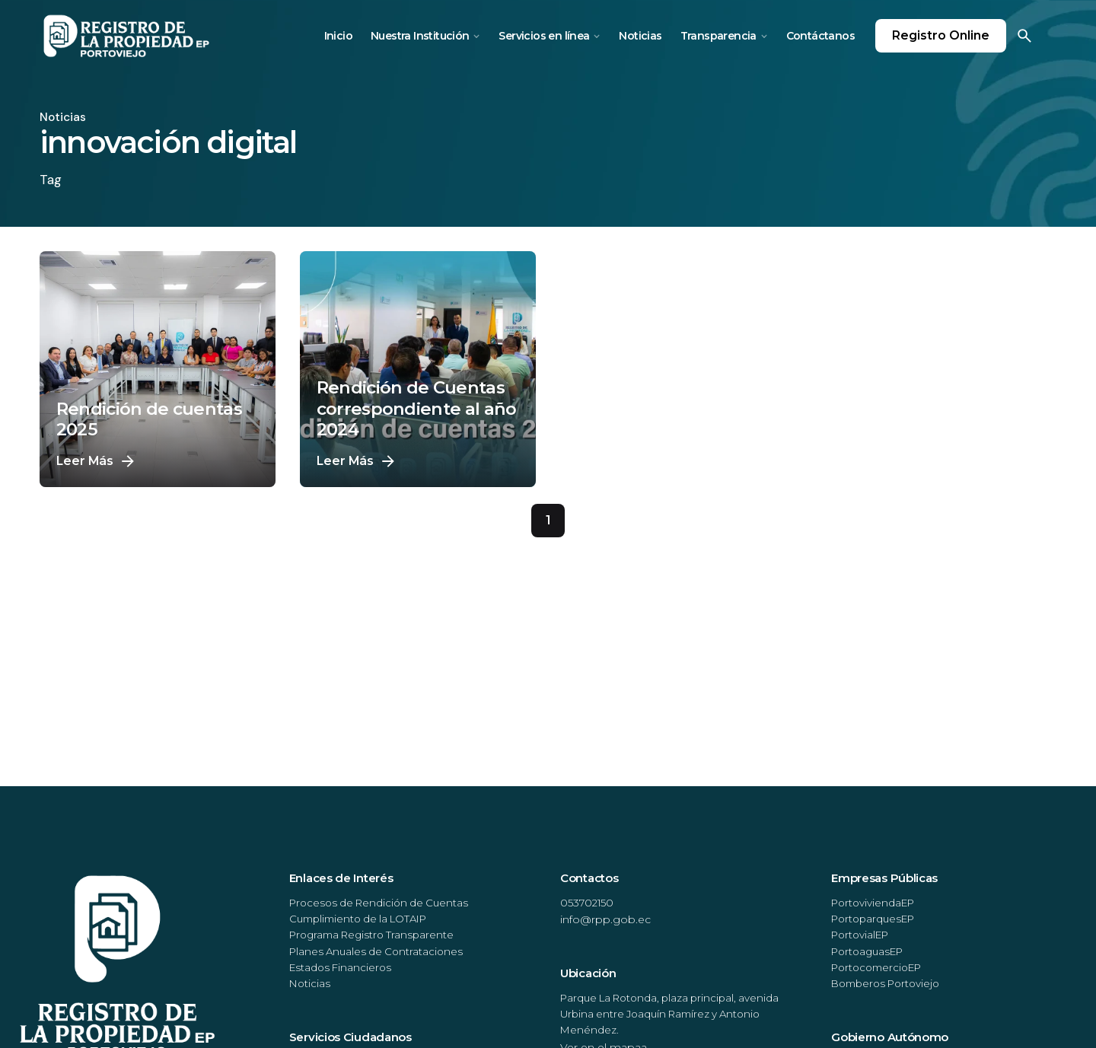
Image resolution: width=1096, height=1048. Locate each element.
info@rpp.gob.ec (605, 919)
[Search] (1024, 36)
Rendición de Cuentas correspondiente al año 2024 (417, 408)
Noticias (63, 117)
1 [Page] (548, 520)
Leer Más (97, 461)
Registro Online (940, 35)
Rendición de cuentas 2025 (149, 419)
